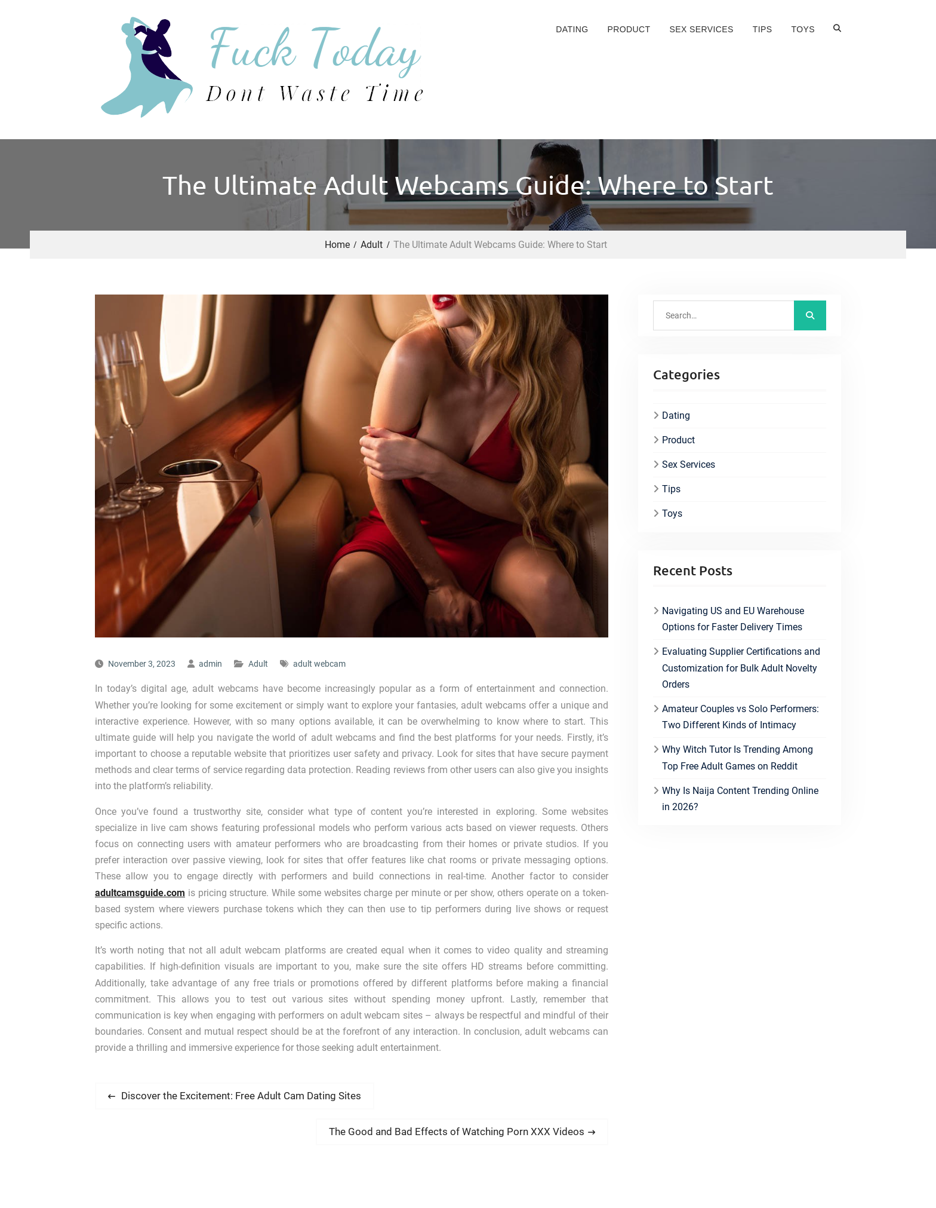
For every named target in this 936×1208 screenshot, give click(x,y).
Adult (258, 664)
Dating (572, 29)
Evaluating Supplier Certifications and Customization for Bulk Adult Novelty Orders (741, 667)
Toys (803, 29)
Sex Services (702, 29)
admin (210, 664)
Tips (762, 29)
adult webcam (319, 664)
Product (629, 29)
